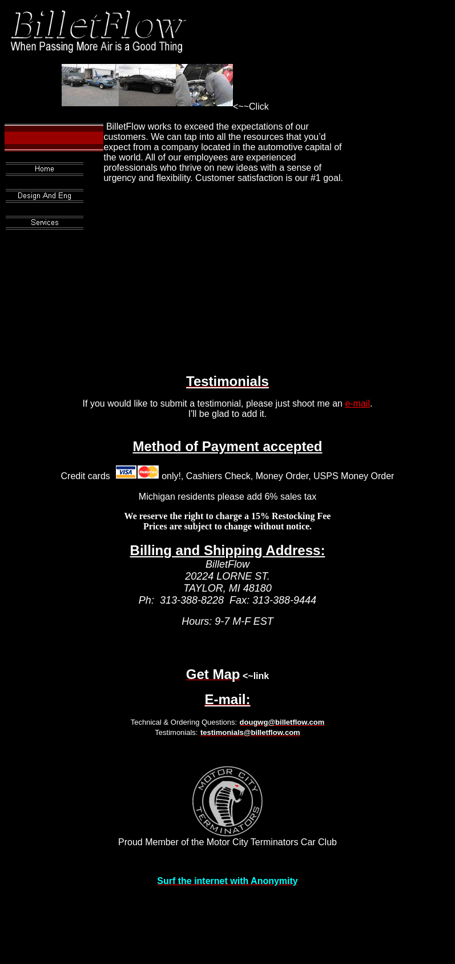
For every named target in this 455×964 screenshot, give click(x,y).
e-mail (357, 403)
